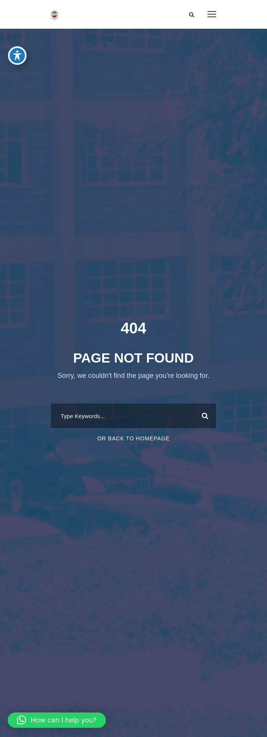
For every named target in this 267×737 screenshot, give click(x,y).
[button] (57, 720)
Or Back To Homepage (133, 438)
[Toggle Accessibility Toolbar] (17, 55)
